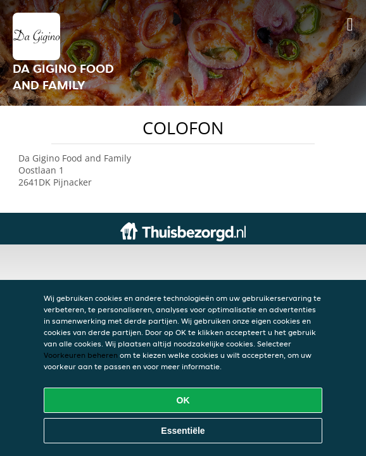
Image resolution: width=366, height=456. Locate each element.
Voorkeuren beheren (81, 355)
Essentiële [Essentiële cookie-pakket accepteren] (183, 431)
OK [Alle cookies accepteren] (183, 400)
